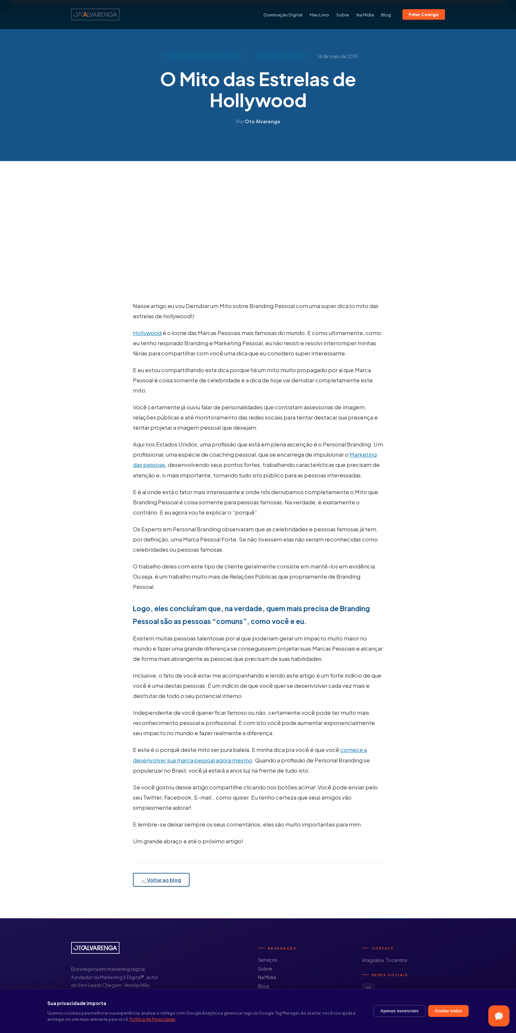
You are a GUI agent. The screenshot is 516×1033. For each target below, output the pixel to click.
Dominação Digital (283, 14)
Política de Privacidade (152, 1019)
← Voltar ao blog (161, 880)
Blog (386, 14)
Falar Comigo (424, 14)
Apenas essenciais (399, 1010)
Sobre (342, 14)
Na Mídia (365, 14)
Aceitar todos (448, 1010)
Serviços (267, 960)
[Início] (95, 14)
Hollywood (147, 332)
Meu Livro (319, 14)
